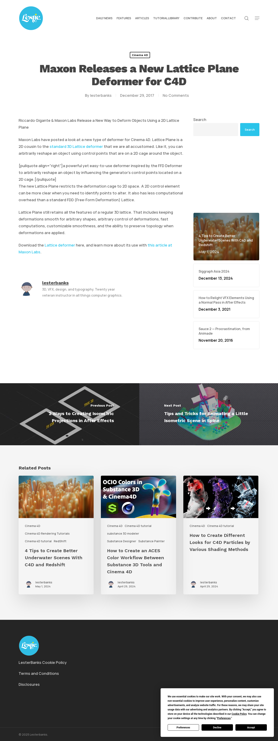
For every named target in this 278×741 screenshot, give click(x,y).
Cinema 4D (140, 55)
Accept (251, 727)
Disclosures (29, 684)
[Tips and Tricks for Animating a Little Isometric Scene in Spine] (208, 414)
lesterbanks (101, 95)
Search (199, 119)
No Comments (176, 95)
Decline (217, 727)
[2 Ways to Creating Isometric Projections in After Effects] (69, 414)
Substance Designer (121, 541)
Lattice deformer (59, 245)
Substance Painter (151, 541)
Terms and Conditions (39, 673)
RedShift (60, 541)
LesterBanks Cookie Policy (43, 662)
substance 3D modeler (123, 533)
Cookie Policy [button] (238, 713)
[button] (257, 18)
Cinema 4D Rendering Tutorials (47, 533)
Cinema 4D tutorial (38, 541)
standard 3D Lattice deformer (76, 146)
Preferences (183, 727)
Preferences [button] (223, 718)
